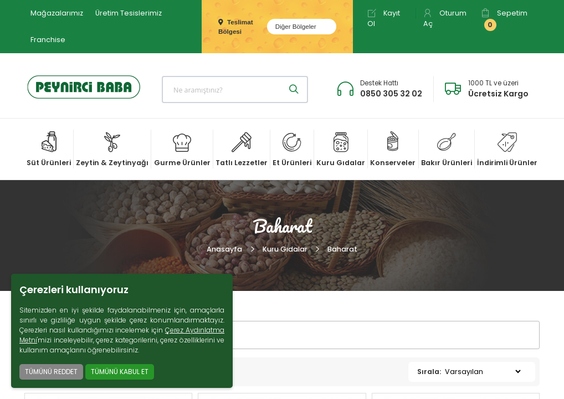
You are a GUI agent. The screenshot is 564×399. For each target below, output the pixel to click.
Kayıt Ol (383, 18)
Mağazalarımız (56, 13)
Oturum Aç (444, 18)
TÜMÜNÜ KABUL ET (119, 371)
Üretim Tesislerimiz (128, 13)
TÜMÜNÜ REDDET (51, 371)
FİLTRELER (64, 335)
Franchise (47, 39)
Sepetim (504, 19)
